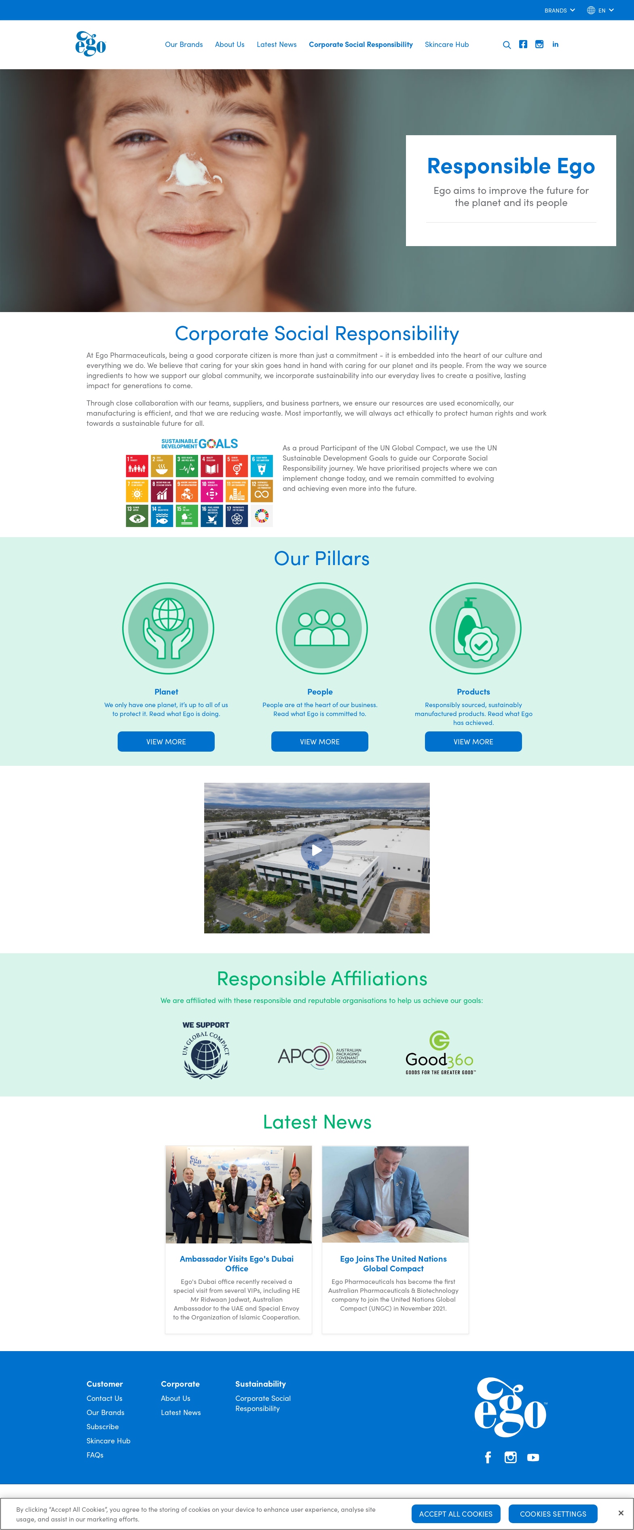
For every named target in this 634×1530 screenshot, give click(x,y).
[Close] (621, 1513)
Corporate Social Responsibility (361, 44)
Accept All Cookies (455, 1514)
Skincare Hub (447, 44)
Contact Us (105, 1398)
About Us (230, 44)
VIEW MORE (166, 741)
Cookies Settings (553, 1514)
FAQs (95, 1454)
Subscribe (103, 1426)
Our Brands (184, 44)
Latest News (277, 44)
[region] (317, 1514)
